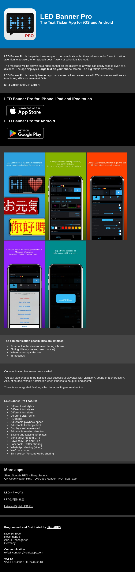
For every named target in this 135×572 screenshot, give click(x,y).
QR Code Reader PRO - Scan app (56, 478)
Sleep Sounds (39, 475)
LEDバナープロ (13, 492)
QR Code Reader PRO (18, 478)
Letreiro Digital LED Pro (18, 506)
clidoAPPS (54, 527)
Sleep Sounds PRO (16, 475)
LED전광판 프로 (14, 499)
